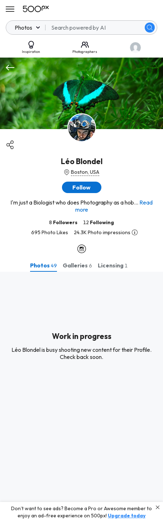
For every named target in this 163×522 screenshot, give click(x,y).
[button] (81, 187)
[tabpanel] (81, 397)
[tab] (43, 265)
